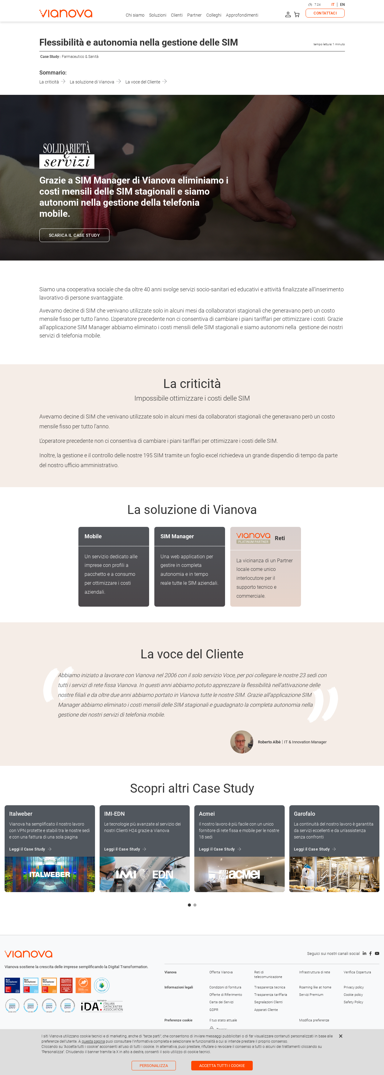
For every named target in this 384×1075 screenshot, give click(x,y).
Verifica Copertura (357, 972)
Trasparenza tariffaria (270, 995)
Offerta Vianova (221, 972)
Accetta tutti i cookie (222, 1065)
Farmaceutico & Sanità (80, 57)
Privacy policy (354, 987)
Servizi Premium (311, 995)
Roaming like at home (315, 987)
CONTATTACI (325, 13)
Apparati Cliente (266, 1010)
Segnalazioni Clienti (268, 1002)
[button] (189, 905)
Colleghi (213, 15)
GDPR (213, 1010)
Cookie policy (353, 995)
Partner (194, 15)
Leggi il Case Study (27, 849)
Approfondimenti (242, 15)
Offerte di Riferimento (225, 995)
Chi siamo (135, 15)
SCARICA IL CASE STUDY (74, 235)
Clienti (177, 15)
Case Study (49, 57)
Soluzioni (157, 15)
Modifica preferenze (314, 1020)
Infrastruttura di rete (314, 972)
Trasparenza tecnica (269, 987)
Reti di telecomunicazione (268, 974)
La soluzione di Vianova (95, 81)
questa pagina (93, 1041)
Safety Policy (353, 1002)
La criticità (52, 81)
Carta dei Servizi (221, 1002)
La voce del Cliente (146, 81)
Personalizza (154, 1065)
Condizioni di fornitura (225, 987)
